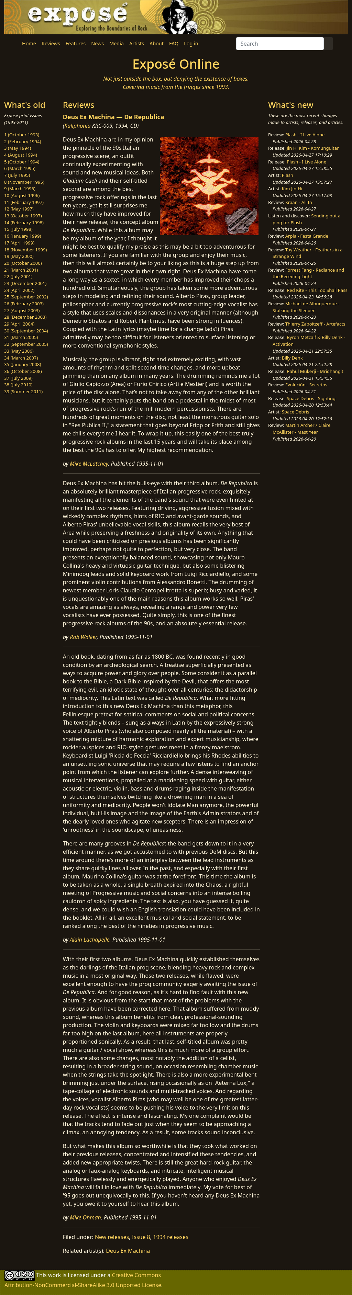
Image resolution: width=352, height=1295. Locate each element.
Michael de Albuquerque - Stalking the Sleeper (306, 307)
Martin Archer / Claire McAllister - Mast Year (301, 428)
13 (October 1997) (23, 216)
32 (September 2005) (26, 344)
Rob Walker (83, 637)
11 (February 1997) (24, 202)
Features (76, 43)
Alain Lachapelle (90, 939)
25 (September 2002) (26, 297)
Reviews (51, 43)
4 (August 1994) (20, 155)
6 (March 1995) (19, 168)
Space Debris (295, 412)
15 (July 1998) (18, 229)
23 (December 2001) (25, 283)
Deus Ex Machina (128, 1250)
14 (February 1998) (24, 222)
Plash (287, 175)
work (54, 1275)
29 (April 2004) (19, 324)
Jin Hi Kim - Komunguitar (313, 148)
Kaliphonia (77, 125)
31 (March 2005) (21, 337)
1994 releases (170, 1237)
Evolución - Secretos (306, 385)
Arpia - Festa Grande (306, 236)
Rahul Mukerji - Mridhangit (315, 371)
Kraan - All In (298, 202)
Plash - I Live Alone (305, 135)
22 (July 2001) (18, 276)
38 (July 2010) (18, 385)
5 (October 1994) (21, 162)
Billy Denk (292, 358)
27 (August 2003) (22, 310)
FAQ (173, 43)
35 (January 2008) (22, 364)
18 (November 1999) (25, 250)
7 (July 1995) (17, 175)
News (97, 43)
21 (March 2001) (21, 270)
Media (116, 43)
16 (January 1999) (22, 236)
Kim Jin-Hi (292, 188)
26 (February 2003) (24, 303)
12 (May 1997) (19, 209)
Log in (191, 43)
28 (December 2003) (25, 317)
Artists (136, 43)
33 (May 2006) (19, 351)
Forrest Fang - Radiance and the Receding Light (308, 273)
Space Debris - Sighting (311, 398)
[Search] (280, 43)
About (157, 43)
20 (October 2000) (23, 263)
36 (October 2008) (23, 371)
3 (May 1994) (17, 148)
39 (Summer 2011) (23, 391)
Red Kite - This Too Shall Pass (317, 290)
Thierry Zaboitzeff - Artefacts (315, 324)
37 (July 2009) (18, 378)
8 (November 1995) (24, 182)
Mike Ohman (85, 1217)
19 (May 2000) (19, 256)
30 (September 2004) (26, 331)
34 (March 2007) (21, 358)
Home (29, 43)
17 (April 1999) (19, 243)
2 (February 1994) (22, 141)
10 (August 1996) (22, 195)
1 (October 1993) (21, 135)
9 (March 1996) (19, 188)
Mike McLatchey (89, 463)
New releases (112, 1237)
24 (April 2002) (19, 290)
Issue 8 (141, 1237)
